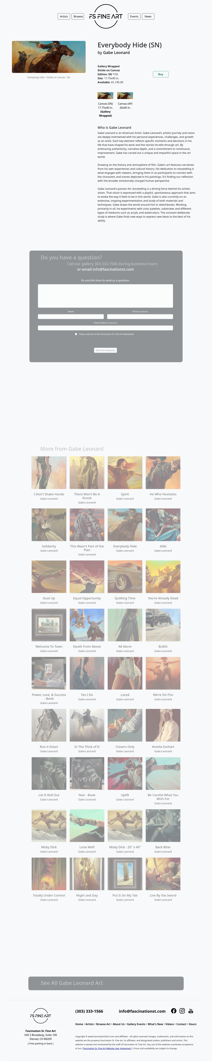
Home (79, 1024)
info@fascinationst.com (142, 1011)
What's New (155, 1024)
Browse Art (103, 1024)
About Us (119, 1024)
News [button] (148, 16)
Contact (181, 1024)
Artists (89, 1024)
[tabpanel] (147, 160)
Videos (169, 1024)
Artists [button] (64, 16)
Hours (193, 1024)
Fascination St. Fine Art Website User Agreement (107, 1048)
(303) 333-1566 (89, 1011)
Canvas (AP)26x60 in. (125, 102)
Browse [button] (78, 16)
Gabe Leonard (116, 52)
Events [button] (134, 16)
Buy (160, 74)
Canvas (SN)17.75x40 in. (105, 106)
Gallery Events (136, 1024)
